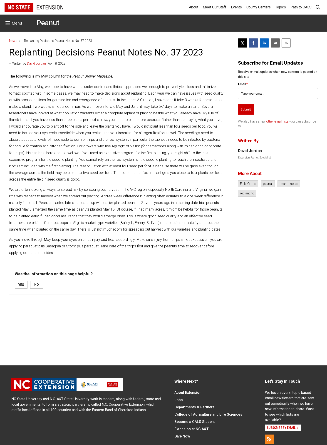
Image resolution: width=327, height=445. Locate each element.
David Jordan (36, 63)
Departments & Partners (194, 407)
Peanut (48, 22)
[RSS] (269, 439)
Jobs (178, 400)
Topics (280, 7)
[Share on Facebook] (253, 43)
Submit (246, 109)
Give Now (182, 436)
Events (236, 7)
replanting (247, 193)
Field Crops (248, 184)
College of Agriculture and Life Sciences (208, 414)
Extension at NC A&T (191, 429)
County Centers (258, 7)
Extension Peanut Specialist (254, 157)
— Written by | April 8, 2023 (37, 63)
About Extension (187, 392)
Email (243, 84)
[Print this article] (286, 43)
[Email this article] (275, 43)
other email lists (277, 121)
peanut (268, 184)
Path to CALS (301, 7)
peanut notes (289, 184)
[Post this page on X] (242, 43)
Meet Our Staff (214, 7)
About (193, 7)
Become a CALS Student (194, 422)
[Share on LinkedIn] (264, 43)
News (13, 41)
